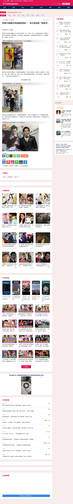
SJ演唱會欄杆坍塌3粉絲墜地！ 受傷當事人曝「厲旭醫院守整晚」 (16, 445)
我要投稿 (57, 144)
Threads (63, 4)
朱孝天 (42, 15)
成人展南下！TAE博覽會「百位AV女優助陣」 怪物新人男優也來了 (16, 422)
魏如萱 (32, 15)
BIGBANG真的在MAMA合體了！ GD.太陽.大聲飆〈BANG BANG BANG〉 (42, 315)
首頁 (4, 7)
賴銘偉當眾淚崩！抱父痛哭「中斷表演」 (65, 54)
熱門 (23, 7)
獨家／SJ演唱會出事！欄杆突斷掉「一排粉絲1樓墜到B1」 (65, 77)
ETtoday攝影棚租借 (65, 131)
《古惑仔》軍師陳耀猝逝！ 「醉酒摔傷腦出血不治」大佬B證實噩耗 (43, 265)
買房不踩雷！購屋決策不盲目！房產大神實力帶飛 (66, 121)
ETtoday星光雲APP (18, 1)
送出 (59, 4)
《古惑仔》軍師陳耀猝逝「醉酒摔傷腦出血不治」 (64, 38)
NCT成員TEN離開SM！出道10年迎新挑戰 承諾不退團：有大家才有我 (17, 428)
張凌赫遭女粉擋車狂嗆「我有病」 (15, 12)
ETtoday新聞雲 (6, 1)
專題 (68, 7)
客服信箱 (65, 145)
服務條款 (69, 145)
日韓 (41, 7)
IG (69, 4)
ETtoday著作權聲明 (23, 165)
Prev (4, 289)
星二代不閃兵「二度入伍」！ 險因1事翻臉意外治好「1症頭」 (16, 433)
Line (65, 4)
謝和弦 (23, 15)
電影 (59, 7)
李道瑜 (9, 15)
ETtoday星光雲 (10, 4)
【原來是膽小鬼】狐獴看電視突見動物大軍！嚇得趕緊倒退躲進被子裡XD (26, 375)
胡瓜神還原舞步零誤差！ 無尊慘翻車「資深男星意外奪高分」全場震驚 (17, 439)
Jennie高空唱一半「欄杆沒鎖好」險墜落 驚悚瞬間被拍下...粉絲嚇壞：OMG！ (9, 361)
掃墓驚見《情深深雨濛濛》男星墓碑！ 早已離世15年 (65, 23)
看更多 (27, 367)
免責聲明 (67, 147)
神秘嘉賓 (10, 177)
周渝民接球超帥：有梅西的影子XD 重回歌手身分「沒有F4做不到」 (26, 315)
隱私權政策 (58, 147)
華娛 (50, 7)
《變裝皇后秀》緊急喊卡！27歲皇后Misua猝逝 (65, 93)
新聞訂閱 (31, 1)
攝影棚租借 (25, 1)
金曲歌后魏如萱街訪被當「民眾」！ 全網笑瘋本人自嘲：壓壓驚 (26, 265)
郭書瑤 (14, 15)
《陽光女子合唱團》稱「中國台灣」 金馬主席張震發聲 (65, 70)
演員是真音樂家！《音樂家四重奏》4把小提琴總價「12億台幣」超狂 (17, 416)
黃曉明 (37, 15)
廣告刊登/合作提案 (59, 145)
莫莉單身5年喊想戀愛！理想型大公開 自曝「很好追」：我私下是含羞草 (18, 411)
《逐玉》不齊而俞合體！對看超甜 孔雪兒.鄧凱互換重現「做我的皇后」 (26, 346)
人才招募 (61, 144)
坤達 (4, 177)
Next (48, 289)
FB (67, 4)
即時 (13, 7)
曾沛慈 (28, 15)
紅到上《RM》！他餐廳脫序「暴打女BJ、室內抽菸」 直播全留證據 (65, 62)
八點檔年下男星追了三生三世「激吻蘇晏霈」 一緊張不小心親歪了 (16, 450)
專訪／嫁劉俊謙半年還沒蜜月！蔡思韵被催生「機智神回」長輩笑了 (16, 405)
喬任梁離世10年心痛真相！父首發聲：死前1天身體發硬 (65, 85)
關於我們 (65, 144)
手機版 (12, 1)
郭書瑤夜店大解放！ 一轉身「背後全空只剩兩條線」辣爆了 (65, 46)
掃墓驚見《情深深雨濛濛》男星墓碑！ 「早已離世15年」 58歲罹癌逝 (9, 265)
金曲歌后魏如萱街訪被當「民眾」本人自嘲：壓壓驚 (65, 31)
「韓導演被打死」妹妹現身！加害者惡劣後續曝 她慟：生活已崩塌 (16, 456)
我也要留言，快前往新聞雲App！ (26, 495)
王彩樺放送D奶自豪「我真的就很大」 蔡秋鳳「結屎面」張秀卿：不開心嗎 (26, 361)
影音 (32, 7)
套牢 (16, 177)
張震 (19, 15)
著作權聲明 (63, 147)
